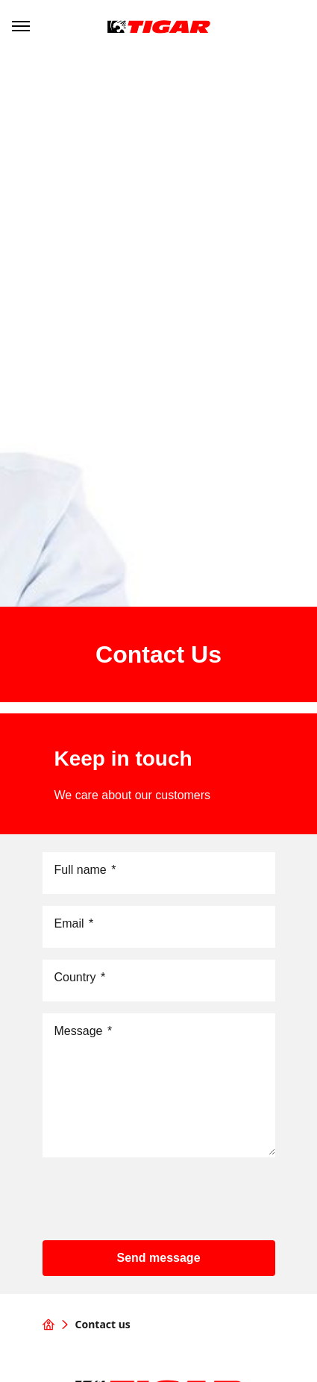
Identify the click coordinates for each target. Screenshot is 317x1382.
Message (83, 1031)
